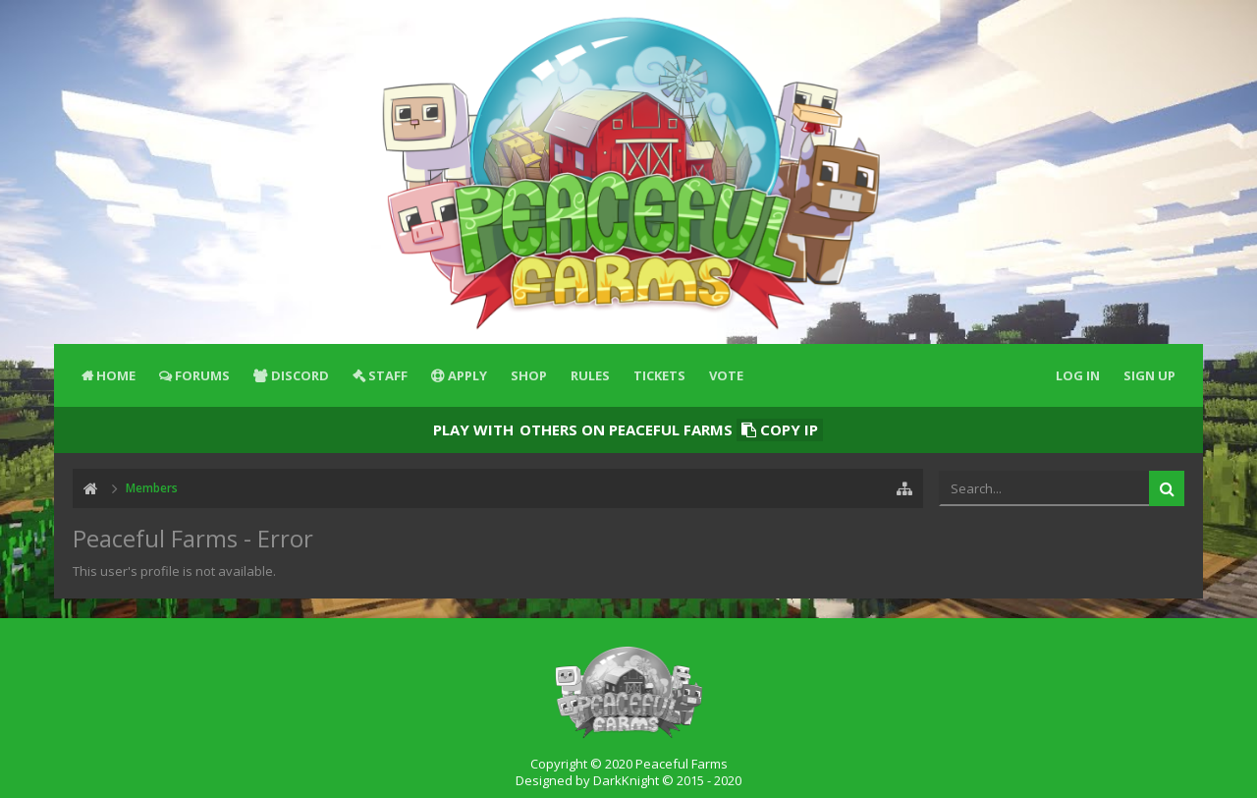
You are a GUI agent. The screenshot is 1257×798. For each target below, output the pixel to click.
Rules (590, 375)
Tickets (659, 375)
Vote (726, 375)
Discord (300, 375)
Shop (529, 375)
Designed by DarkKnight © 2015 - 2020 (628, 780)
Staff (388, 375)
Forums (202, 375)
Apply (467, 375)
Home (116, 375)
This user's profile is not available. (174, 571)
